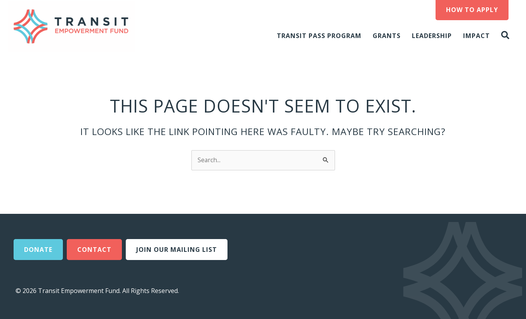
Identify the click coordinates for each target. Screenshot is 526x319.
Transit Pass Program (319, 35)
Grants (387, 35)
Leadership (432, 35)
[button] (507, 35)
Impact (476, 35)
